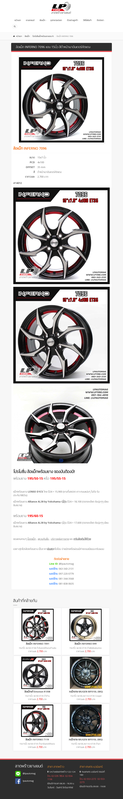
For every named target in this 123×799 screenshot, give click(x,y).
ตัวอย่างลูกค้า (72, 20)
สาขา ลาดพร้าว (55, 766)
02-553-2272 (90, 778)
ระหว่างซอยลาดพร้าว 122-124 (61, 771)
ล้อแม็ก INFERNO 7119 (37, 739)
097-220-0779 (66, 573)
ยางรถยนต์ (30, 20)
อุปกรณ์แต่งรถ (56, 20)
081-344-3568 (66, 578)
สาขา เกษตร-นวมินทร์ (91, 766)
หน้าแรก (18, 20)
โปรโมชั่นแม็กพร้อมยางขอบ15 (43, 36)
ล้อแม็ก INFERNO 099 (86, 643)
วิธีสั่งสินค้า (87, 20)
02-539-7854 (57, 776)
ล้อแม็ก (42, 20)
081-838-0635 (66, 583)
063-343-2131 (66, 568)
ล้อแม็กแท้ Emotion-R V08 (37, 691)
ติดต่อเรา (100, 20)
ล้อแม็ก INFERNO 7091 (37, 643)
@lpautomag (66, 563)
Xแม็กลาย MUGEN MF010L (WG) (86, 691)
